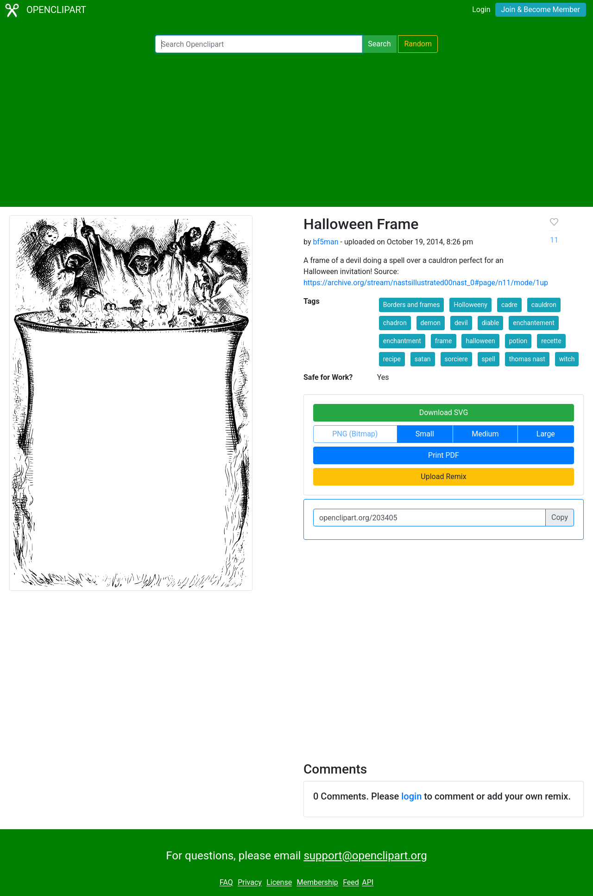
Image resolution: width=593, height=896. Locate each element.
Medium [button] (485, 433)
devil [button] (461, 322)
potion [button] (518, 341)
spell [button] (488, 359)
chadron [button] (395, 322)
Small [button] (425, 433)
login (411, 796)
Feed (351, 882)
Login (481, 9)
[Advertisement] (296, 130)
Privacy (250, 882)
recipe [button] (392, 359)
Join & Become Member (540, 9)
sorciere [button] (456, 359)
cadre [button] (509, 304)
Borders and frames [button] (411, 304)
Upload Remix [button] (443, 476)
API (367, 882)
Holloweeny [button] (470, 304)
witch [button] (567, 359)
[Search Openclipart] (258, 44)
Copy (559, 517)
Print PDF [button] (443, 455)
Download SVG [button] (443, 412)
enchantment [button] (402, 341)
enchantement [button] (534, 322)
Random (418, 43)
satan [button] (423, 359)
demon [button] (431, 322)
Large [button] (545, 433)
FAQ (226, 882)
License (279, 882)
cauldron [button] (543, 304)
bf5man (325, 241)
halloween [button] (480, 341)
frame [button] (443, 341)
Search (379, 43)
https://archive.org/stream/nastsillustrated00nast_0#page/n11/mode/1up (425, 282)
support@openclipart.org (365, 855)
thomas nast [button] (527, 359)
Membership (317, 882)
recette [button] (551, 341)
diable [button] (490, 322)
